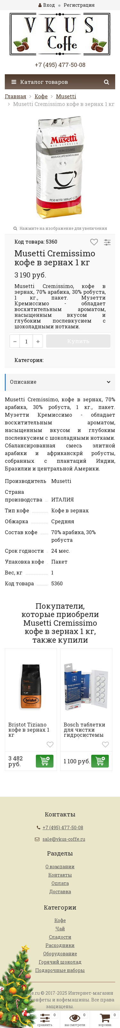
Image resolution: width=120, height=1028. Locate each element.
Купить (78, 341)
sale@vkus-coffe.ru (64, 839)
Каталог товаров (40, 81)
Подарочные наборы (60, 970)
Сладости (60, 937)
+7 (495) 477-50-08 (60, 64)
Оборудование (60, 954)
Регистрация (79, 5)
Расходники (60, 945)
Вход (46, 5)
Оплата (60, 883)
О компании (60, 866)
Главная (15, 96)
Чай (60, 929)
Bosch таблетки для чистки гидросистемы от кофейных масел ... (84, 734)
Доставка (60, 891)
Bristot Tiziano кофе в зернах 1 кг (28, 729)
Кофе (41, 96)
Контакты (60, 875)
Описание (23, 381)
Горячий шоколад (60, 962)
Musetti (66, 96)
